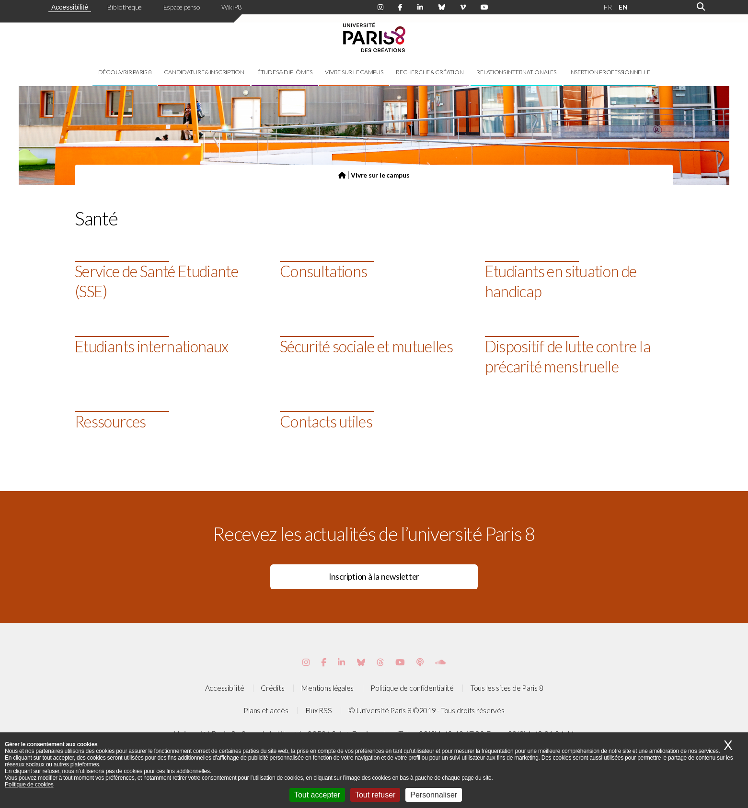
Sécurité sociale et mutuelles (366, 346)
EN (623, 7)
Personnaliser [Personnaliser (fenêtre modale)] (433, 795)
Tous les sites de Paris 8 (507, 688)
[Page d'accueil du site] (342, 175)
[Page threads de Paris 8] (380, 662)
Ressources (110, 421)
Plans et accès (265, 710)
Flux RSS (318, 710)
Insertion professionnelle (609, 72)
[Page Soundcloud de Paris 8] (440, 662)
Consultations (324, 271)
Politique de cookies (29, 784)
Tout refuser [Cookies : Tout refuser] (375, 795)
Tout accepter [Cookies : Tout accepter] (317, 795)
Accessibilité (69, 7)
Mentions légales (327, 688)
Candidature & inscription (204, 72)
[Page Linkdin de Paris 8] (420, 7)
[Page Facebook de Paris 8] (400, 7)
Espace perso (181, 7)
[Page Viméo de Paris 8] (463, 7)
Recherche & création (429, 72)
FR (607, 7)
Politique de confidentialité (412, 688)
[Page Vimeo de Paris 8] (341, 662)
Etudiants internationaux (151, 346)
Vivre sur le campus (354, 72)
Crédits (272, 688)
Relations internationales (516, 72)
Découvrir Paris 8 (124, 72)
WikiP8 (231, 7)
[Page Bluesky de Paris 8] (442, 7)
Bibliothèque (124, 7)
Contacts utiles (326, 421)
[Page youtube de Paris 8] (484, 7)
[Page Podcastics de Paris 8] (420, 662)
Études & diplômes (284, 72)
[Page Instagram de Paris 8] (380, 7)
